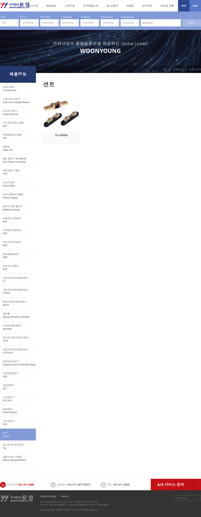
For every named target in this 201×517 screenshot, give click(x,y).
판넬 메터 (10, 411)
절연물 (16, 315)
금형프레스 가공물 (14, 458)
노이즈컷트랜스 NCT (13, 124)
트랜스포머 (10, 88)
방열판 (8, 148)
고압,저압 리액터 (16, 100)
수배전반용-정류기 (12, 327)
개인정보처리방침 (48, 496)
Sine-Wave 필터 (11, 255)
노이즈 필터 (9, 184)
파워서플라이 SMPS (13, 196)
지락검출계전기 (11, 375)
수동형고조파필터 (12, 232)
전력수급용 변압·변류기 (15, 303)
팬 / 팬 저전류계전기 (13, 446)
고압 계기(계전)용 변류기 (15, 279)
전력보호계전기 (19, 363)
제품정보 (51, 5)
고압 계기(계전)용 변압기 (15, 291)
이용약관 (65, 496)
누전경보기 (8, 399)
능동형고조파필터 (12, 220)
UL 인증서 (112, 5)
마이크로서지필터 (12, 244)
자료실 (130, 5)
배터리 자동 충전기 (12, 208)
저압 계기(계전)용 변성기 (15, 351)
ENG (195, 5)
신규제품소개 (90, 5)
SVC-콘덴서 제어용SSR (14, 160)
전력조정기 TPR (11, 172)
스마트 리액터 (11, 112)
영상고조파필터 (11, 267)
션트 (6, 434)
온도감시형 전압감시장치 (16, 339)
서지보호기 (8, 422)
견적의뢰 (147, 5)
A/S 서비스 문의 (170, 484)
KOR (183, 5)
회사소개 (33, 5)
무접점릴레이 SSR (12, 136)
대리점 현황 (167, 5)
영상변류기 (8, 387)
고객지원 (70, 5)
